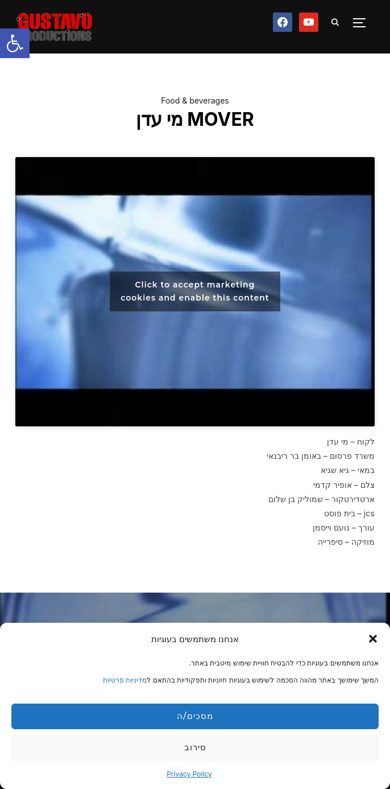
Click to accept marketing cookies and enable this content (195, 291)
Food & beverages (195, 100)
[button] (15, 43)
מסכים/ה (195, 715)
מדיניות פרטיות (125, 680)
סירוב (195, 747)
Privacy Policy (189, 774)
